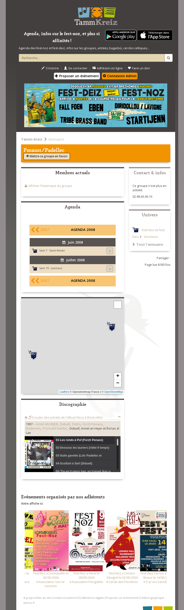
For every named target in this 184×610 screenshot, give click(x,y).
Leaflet (64, 391)
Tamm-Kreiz (31, 139)
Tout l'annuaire (147, 244)
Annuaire (56, 139)
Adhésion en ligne (107, 68)
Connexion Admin (120, 76)
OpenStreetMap (113, 391)
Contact (57, 597)
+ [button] (117, 376)
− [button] (117, 383)
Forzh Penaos (92, 424)
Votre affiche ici (32, 503)
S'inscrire (50, 68)
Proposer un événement (122, 597)
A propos (29, 597)
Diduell (65, 424)
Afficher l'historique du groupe (50, 186)
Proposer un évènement (77, 76)
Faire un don (139, 68)
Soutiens (69, 597)
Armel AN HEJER (47, 424)
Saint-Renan (57, 250)
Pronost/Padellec (55, 428)
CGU (79, 597)
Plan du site (43, 597)
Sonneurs (150, 237)
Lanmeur (57, 268)
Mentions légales (93, 597)
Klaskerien (33, 428)
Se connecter (75, 68)
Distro (76, 424)
